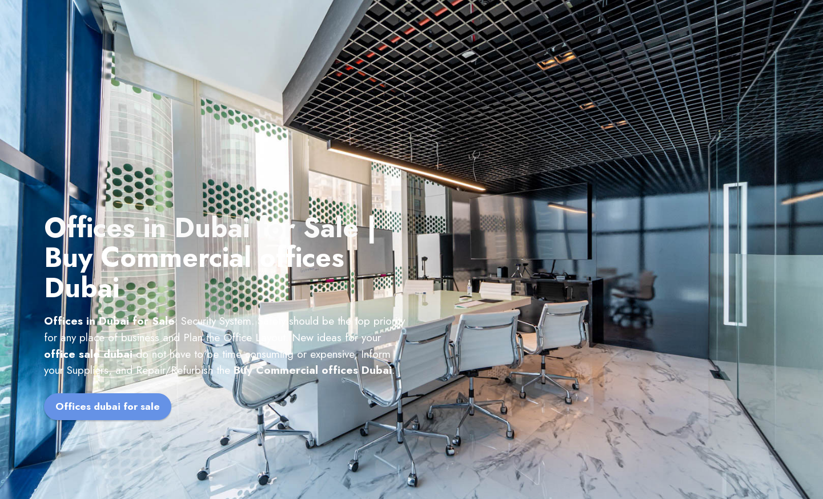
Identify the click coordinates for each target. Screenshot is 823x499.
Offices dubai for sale (107, 406)
